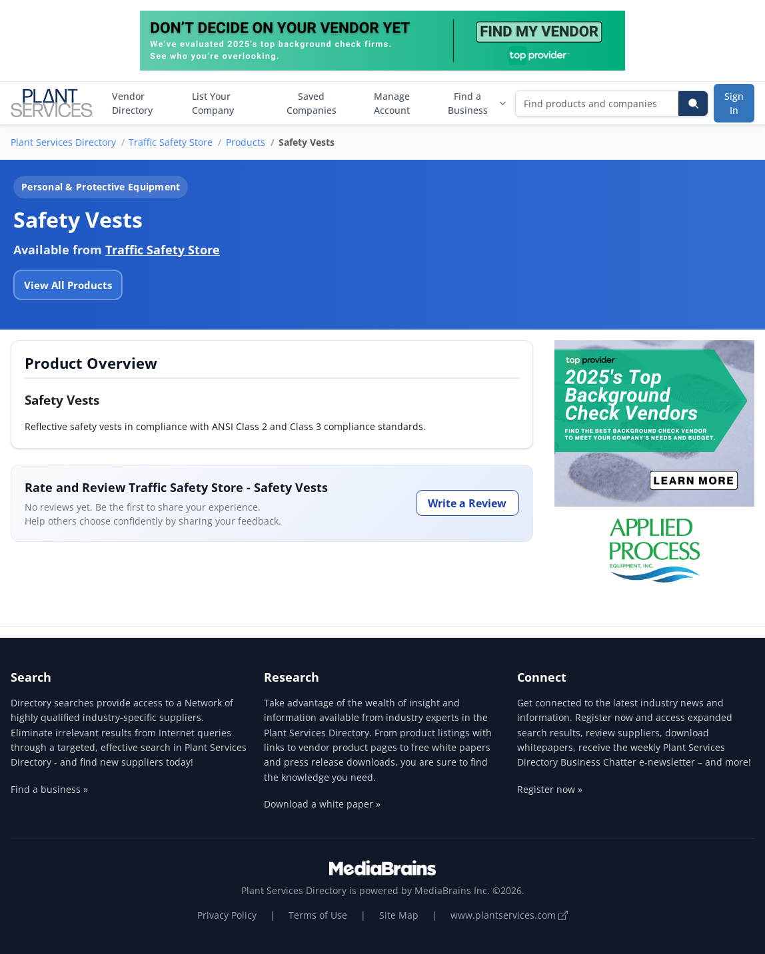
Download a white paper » (322, 804)
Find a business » (49, 789)
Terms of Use (318, 915)
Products (245, 142)
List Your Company (213, 103)
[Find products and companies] (597, 103)
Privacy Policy (227, 915)
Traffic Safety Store (171, 142)
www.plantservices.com (509, 915)
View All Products (68, 285)
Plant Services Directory (63, 142)
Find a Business (477, 103)
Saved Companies (312, 103)
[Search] (693, 103)
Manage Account (392, 103)
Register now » (549, 789)
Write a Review (467, 503)
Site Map (398, 915)
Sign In (734, 103)
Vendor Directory (132, 103)
